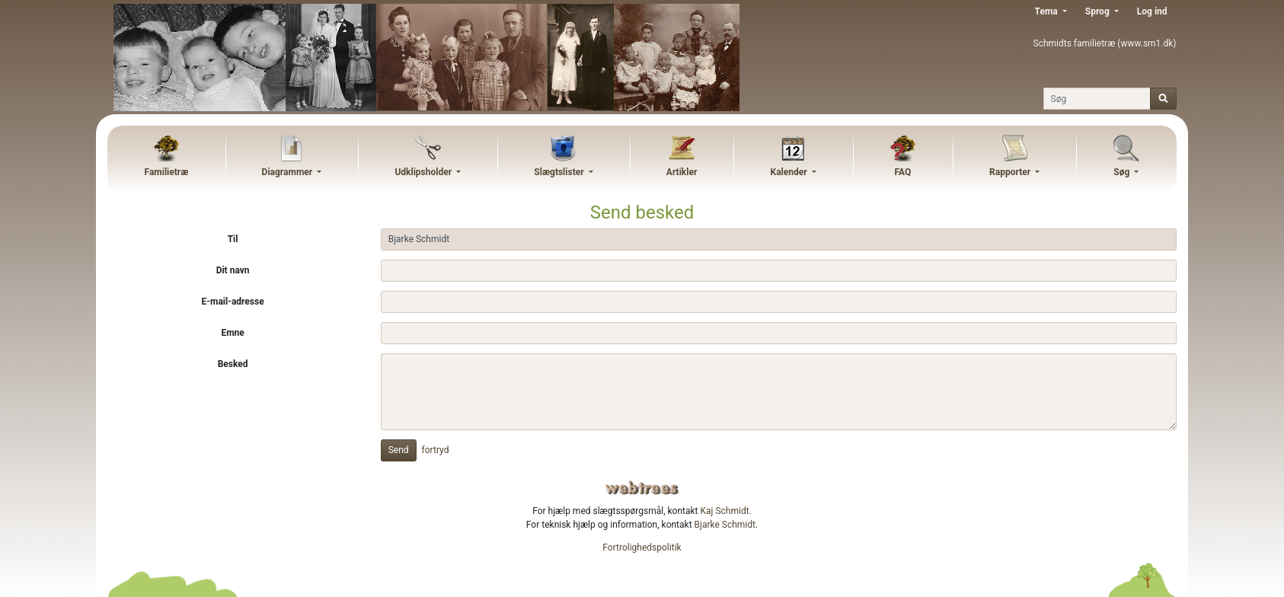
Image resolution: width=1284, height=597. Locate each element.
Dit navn (233, 270)
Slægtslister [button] (560, 172)
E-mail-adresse (233, 301)
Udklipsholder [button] (424, 172)
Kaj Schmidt (725, 511)
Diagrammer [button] (288, 172)
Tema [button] (1047, 11)
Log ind (1152, 11)
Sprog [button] (1098, 11)
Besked (233, 364)
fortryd (435, 450)
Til (233, 239)
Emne (232, 332)
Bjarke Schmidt (725, 524)
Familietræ (167, 172)
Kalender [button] (790, 172)
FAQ (902, 172)
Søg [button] (1122, 172)
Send (398, 450)
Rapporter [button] (1011, 172)
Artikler (681, 172)
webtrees (642, 488)
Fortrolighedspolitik (641, 547)
